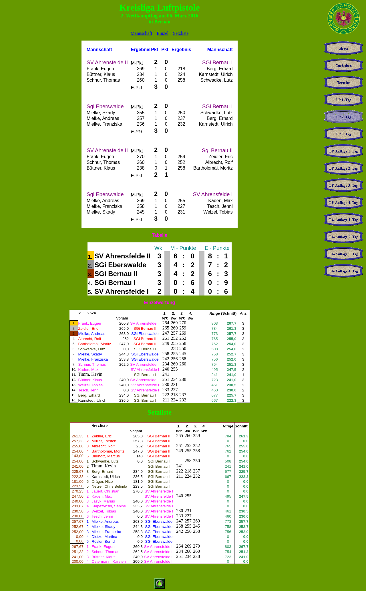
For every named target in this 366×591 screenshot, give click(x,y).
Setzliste (180, 33)
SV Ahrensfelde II (122, 256)
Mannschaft (141, 33)
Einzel (162, 33)
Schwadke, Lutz (105, 461)
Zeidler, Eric (102, 436)
